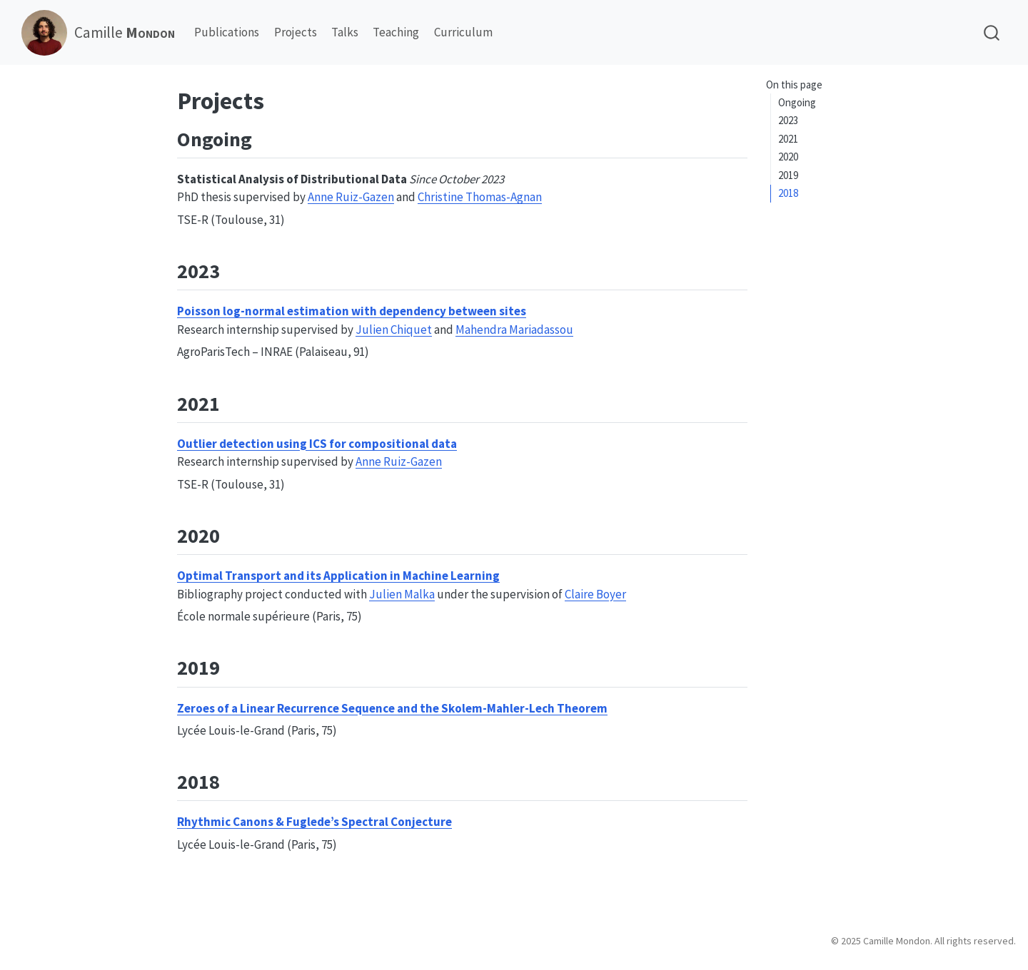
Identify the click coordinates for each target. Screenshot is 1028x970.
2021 (788, 139)
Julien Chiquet (394, 329)
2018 (788, 193)
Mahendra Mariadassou (514, 329)
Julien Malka (402, 594)
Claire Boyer (595, 594)
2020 (788, 156)
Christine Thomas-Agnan (480, 197)
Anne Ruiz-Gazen (351, 197)
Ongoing (797, 102)
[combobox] (992, 32)
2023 (788, 120)
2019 (788, 175)
